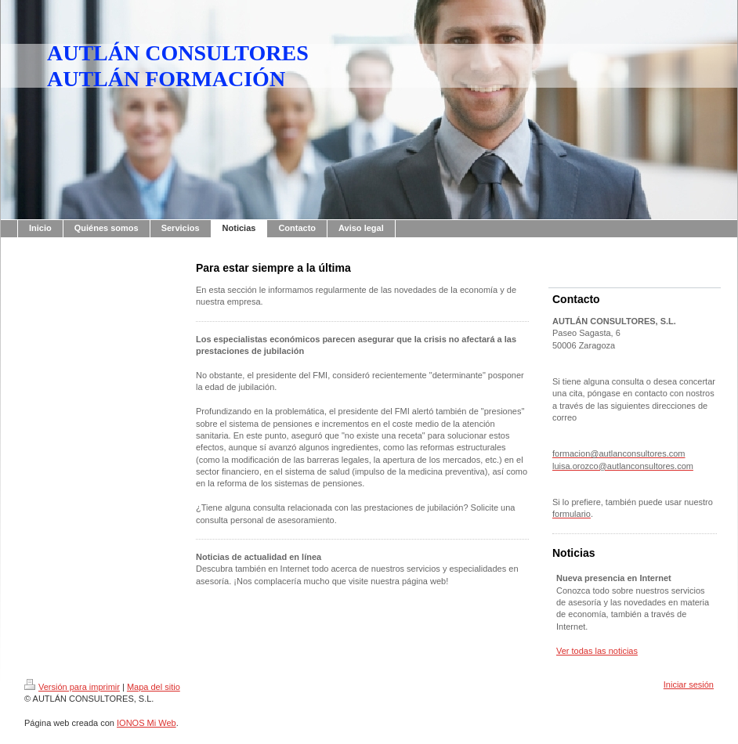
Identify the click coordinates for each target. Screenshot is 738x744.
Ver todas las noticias (597, 651)
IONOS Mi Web (146, 723)
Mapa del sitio (153, 687)
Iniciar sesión (689, 684)
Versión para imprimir (72, 687)
